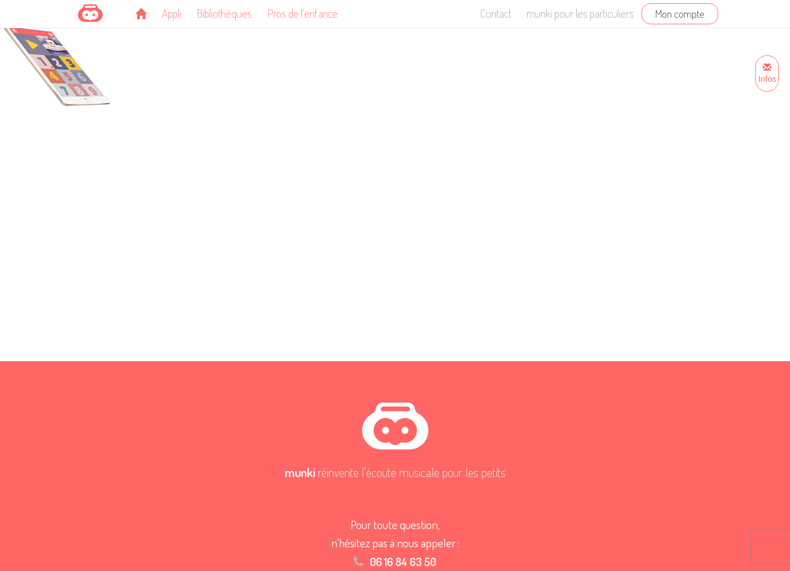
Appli (171, 13)
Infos (767, 73)
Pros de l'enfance (302, 13)
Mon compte (679, 13)
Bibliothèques (224, 13)
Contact (495, 13)
